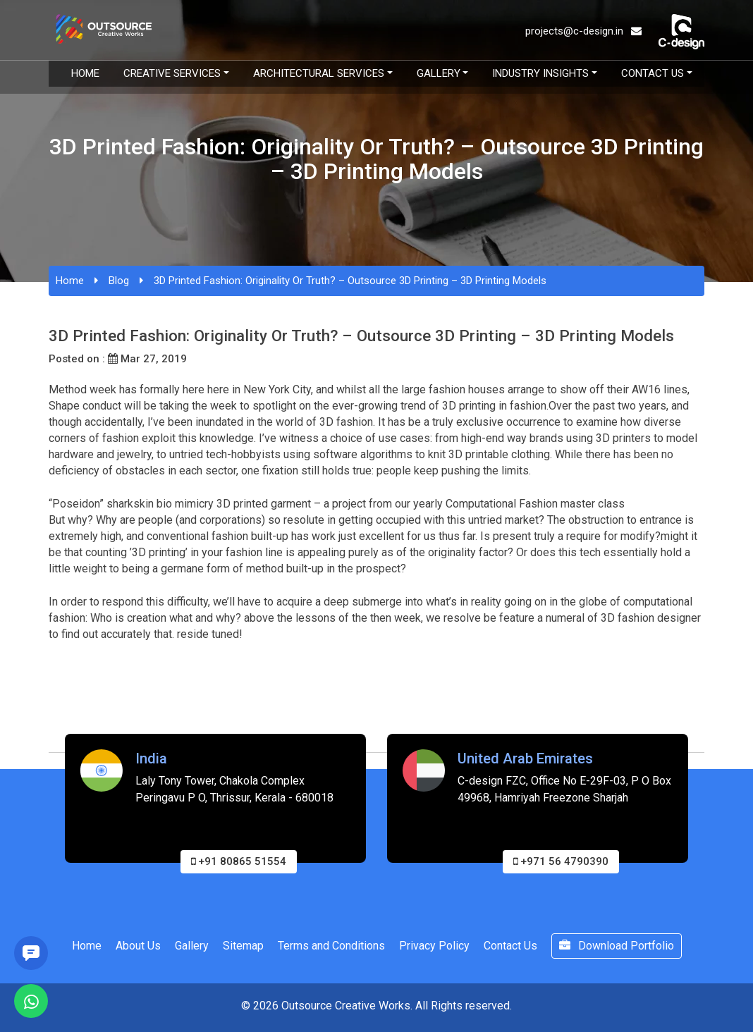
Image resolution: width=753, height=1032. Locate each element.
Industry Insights (540, 73)
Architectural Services (318, 73)
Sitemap (243, 945)
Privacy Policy (434, 945)
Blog (119, 280)
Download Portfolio (616, 945)
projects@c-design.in (583, 31)
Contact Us (652, 73)
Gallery (438, 73)
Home (85, 73)
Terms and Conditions (331, 945)
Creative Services (172, 73)
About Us (138, 945)
